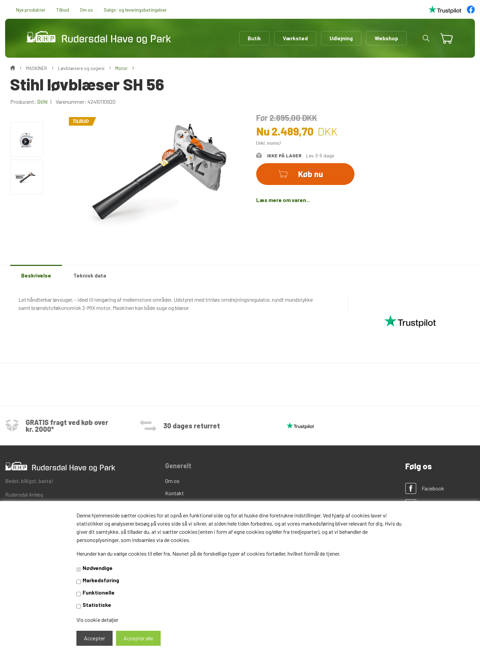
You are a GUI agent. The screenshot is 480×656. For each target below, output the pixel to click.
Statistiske (97, 604)
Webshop (386, 38)
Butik (254, 38)
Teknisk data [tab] (89, 275)
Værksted (295, 38)
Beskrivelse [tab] (36, 275)
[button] (426, 38)
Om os (86, 10)
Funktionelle (99, 592)
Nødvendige (98, 568)
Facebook (433, 488)
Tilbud (62, 10)
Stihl (42, 101)
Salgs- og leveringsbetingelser (135, 10)
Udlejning (341, 38)
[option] (26, 139)
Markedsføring (101, 580)
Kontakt (174, 493)
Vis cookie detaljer (97, 619)
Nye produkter (30, 10)
